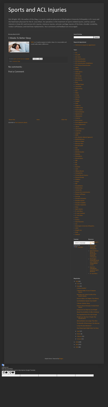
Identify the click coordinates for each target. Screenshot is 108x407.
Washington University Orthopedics (84, 226)
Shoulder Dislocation (80, 198)
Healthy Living (79, 107)
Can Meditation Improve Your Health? (87, 301)
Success (77, 219)
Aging (76, 67)
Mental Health (79, 145)
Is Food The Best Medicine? (84, 325)
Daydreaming (78, 88)
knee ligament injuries (81, 122)
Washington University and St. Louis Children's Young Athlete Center (94, 262)
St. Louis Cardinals (80, 213)
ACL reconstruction (80, 59)
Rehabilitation (79, 186)
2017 (77, 344)
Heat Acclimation (79, 112)
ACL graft (77, 54)
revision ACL (78, 190)
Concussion (78, 86)
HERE (32, 42)
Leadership (78, 131)
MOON (77, 150)
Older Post (64, 119)
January (79, 339)
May (78, 286)
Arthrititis (77, 74)
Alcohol (77, 69)
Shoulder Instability (80, 202)
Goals (76, 103)
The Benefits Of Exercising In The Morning (88, 323)
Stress (76, 217)
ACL (76, 52)
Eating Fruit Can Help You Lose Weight (87, 309)
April (78, 331)
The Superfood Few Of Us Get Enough (87, 314)
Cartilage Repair (79, 84)
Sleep (18, 61)
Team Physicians (79, 221)
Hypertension (78, 114)
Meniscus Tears (79, 143)
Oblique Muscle (79, 171)
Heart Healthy (79, 109)
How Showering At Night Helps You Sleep (87, 328)
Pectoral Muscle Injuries (81, 175)
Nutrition (77, 166)
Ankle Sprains (78, 71)
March (79, 334)
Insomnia (15, 61)
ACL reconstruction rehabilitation (84, 63)
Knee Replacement (80, 124)
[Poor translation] (11, 372)
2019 (77, 281)
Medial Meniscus (79, 139)
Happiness (78, 105)
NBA (76, 160)
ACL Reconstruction (80, 61)
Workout (77, 234)
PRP (76, 183)
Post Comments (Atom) (21, 122)
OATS (76, 169)
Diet (76, 90)
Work (76, 232)
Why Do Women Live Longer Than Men (87, 321)
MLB (76, 148)
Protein (77, 181)
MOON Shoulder (79, 152)
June (78, 283)
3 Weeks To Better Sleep (83, 303)
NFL (76, 162)
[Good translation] (5, 372)
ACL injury (78, 57)
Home (38, 119)
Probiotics (77, 179)
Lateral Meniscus (79, 128)
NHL (76, 164)
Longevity (77, 133)
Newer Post (12, 119)
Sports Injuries (79, 209)
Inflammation (78, 116)
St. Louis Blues (79, 211)
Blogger (61, 358)
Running (77, 196)
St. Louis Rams (79, 215)
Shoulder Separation (80, 205)
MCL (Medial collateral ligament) (84, 137)
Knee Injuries (78, 120)
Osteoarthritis (79, 173)
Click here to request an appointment (85, 45)
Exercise (77, 97)
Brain (76, 82)
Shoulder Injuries (79, 200)
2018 (77, 342)
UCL (76, 224)
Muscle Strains (79, 158)
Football (77, 101)
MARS (76, 135)
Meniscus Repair (79, 141)
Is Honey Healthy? (81, 288)
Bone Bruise (78, 78)
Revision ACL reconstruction (82, 192)
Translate (78, 247)
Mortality (77, 154)
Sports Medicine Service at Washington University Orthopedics (94, 254)
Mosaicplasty (78, 156)
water (76, 228)
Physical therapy (79, 177)
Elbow (76, 92)
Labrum (77, 126)
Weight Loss (78, 230)
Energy (77, 95)
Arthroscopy (78, 76)
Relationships (78, 188)
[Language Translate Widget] (84, 242)
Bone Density (78, 80)
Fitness (77, 99)
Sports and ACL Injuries (37, 10)
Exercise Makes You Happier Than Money (88, 298)
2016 (77, 347)
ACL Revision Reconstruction (82, 65)
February (79, 336)
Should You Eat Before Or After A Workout (88, 312)
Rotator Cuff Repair (80, 194)
